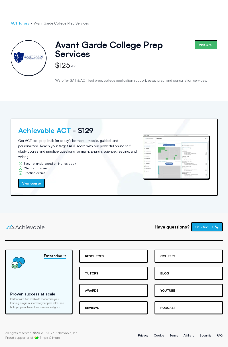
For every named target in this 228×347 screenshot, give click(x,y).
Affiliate (188, 335)
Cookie (159, 335)
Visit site (205, 45)
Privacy (143, 335)
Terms (173, 335)
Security (206, 335)
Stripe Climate (47, 338)
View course (31, 183)
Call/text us (207, 227)
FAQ (220, 335)
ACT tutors (20, 23)
